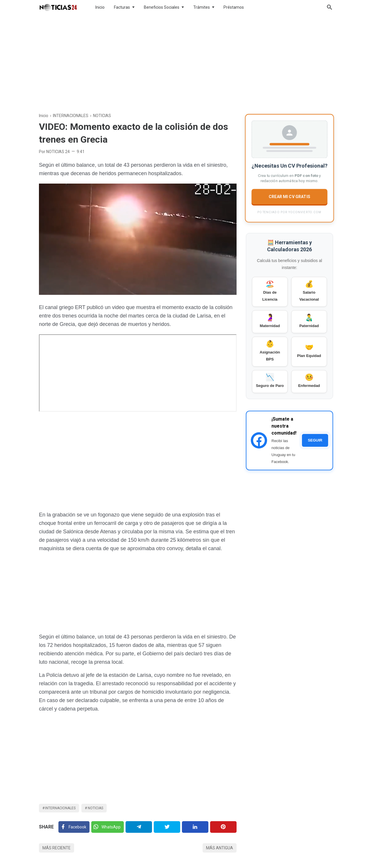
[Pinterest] (223, 827)
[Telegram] (139, 827)
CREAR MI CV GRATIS (289, 196)
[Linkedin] (195, 827)
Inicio (100, 7)
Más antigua (219, 848)
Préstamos (233, 7)
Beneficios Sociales (161, 7)
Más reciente (56, 848)
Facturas (122, 7)
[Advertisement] (186, 62)
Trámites (201, 7)
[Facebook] (74, 827)
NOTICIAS (95, 808)
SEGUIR (315, 440)
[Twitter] (107, 827)
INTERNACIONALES (60, 808)
